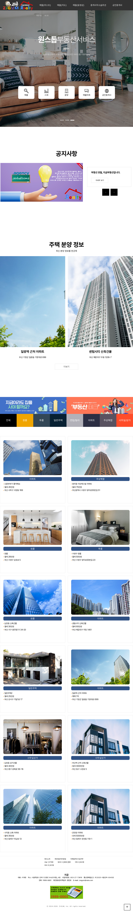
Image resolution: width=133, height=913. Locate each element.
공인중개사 (117, 5)
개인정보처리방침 (60, 859)
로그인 (46, 15)
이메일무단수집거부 (76, 859)
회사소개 (47, 859)
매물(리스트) (45, 5)
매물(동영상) (78, 5)
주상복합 (108, 420)
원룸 (25, 420)
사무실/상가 (125, 420)
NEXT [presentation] (124, 71)
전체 (8, 420)
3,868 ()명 (66, 862)
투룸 (41, 420)
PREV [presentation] (9, 71)
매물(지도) (61, 5)
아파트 (91, 420)
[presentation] (105, 192)
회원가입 (39, 15)
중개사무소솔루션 (98, 5)
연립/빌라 (75, 420)
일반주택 (58, 420)
